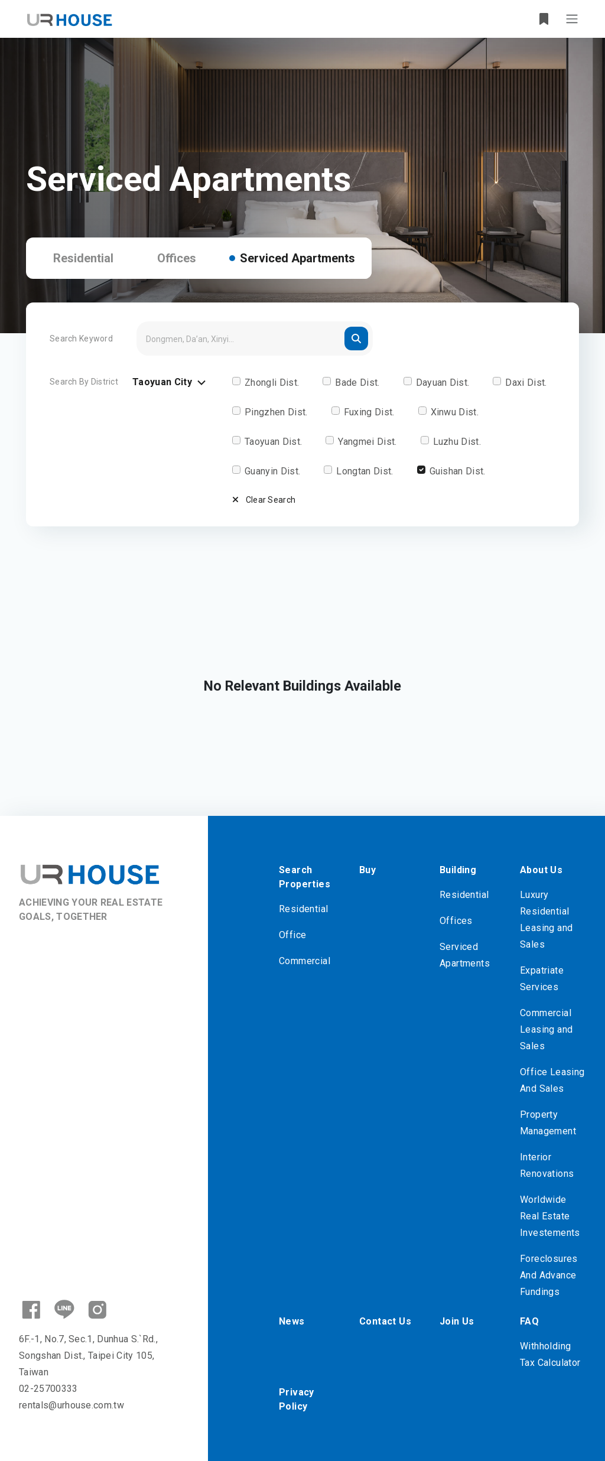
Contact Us (385, 1321)
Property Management (548, 1123)
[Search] (254, 338)
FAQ (529, 1321)
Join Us (457, 1321)
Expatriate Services (542, 979)
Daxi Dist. (526, 382)
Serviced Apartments (297, 258)
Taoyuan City (170, 382)
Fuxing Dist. (369, 412)
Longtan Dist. (364, 471)
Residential (83, 258)
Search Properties (304, 877)
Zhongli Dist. (272, 382)
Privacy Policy (296, 1399)
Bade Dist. (357, 382)
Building (458, 870)
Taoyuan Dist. (273, 441)
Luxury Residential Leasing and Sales (546, 919)
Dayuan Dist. (443, 382)
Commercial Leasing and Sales (546, 1029)
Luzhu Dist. (457, 441)
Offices (176, 258)
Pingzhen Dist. (276, 412)
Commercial (304, 961)
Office (292, 935)
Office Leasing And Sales (552, 1080)
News (292, 1321)
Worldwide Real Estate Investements (550, 1216)
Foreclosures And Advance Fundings (549, 1275)
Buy (367, 870)
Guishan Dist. (458, 471)
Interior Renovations (547, 1165)
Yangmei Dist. (367, 441)
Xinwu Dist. (455, 412)
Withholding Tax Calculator (550, 1354)
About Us (541, 870)
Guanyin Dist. (272, 471)
